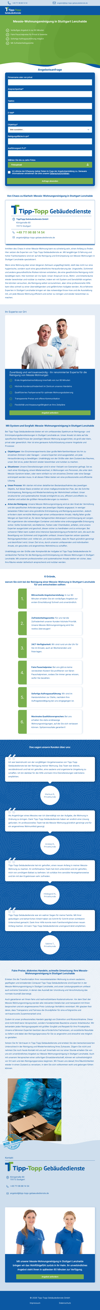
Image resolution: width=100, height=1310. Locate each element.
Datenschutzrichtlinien (59, 173)
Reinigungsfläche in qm (18, 136)
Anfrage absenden (50, 181)
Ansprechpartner (15, 89)
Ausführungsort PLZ (17, 148)
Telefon (11, 101)
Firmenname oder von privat (20, 77)
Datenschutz (65, 1303)
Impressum (35, 1303)
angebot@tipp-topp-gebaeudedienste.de (72, 3)
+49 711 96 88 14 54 (19, 3)
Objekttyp (13, 124)
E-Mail (11, 113)
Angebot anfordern (50, 413)
